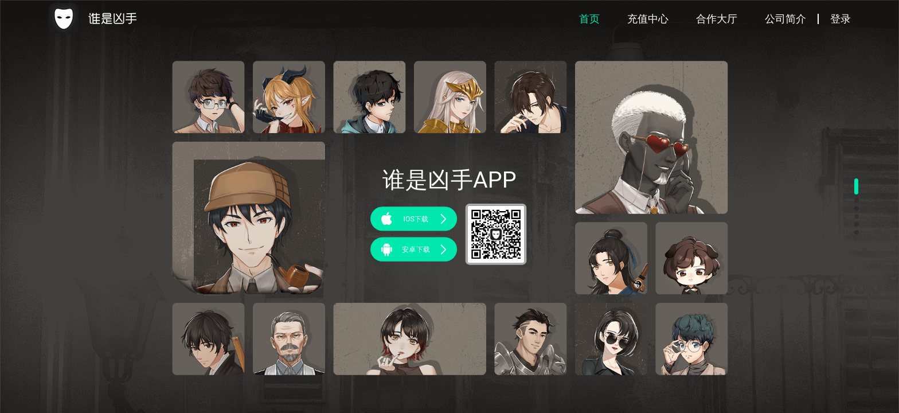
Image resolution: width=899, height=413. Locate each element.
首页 (589, 19)
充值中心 (648, 19)
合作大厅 (716, 19)
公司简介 (785, 19)
